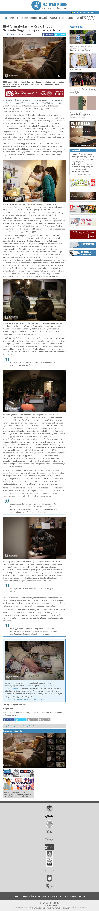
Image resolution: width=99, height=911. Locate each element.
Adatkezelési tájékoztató (62, 909)
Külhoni (33, 18)
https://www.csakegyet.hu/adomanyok (27, 699)
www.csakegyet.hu (13, 688)
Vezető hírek (76, 27)
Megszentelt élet (57, 18)
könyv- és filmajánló (87, 159)
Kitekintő (43, 18)
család (74, 154)
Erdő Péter (75, 159)
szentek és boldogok (78, 169)
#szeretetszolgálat (23, 726)
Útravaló (88, 164)
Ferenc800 (75, 167)
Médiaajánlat (41, 909)
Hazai (12, 18)
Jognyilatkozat (50, 909)
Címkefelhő (75, 150)
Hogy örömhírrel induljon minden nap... (81, 128)
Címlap (16, 896)
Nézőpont (70, 18)
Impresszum (33, 909)
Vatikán (79, 174)
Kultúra (80, 18)
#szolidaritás (38, 726)
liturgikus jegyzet (77, 162)
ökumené (75, 171)
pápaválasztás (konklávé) (84, 157)
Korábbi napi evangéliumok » (86, 145)
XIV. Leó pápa (22, 18)
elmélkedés (85, 172)
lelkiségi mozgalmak (86, 167)
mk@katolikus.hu (65, 907)
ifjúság (73, 174)
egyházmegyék (78, 164)
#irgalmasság (9, 726)
